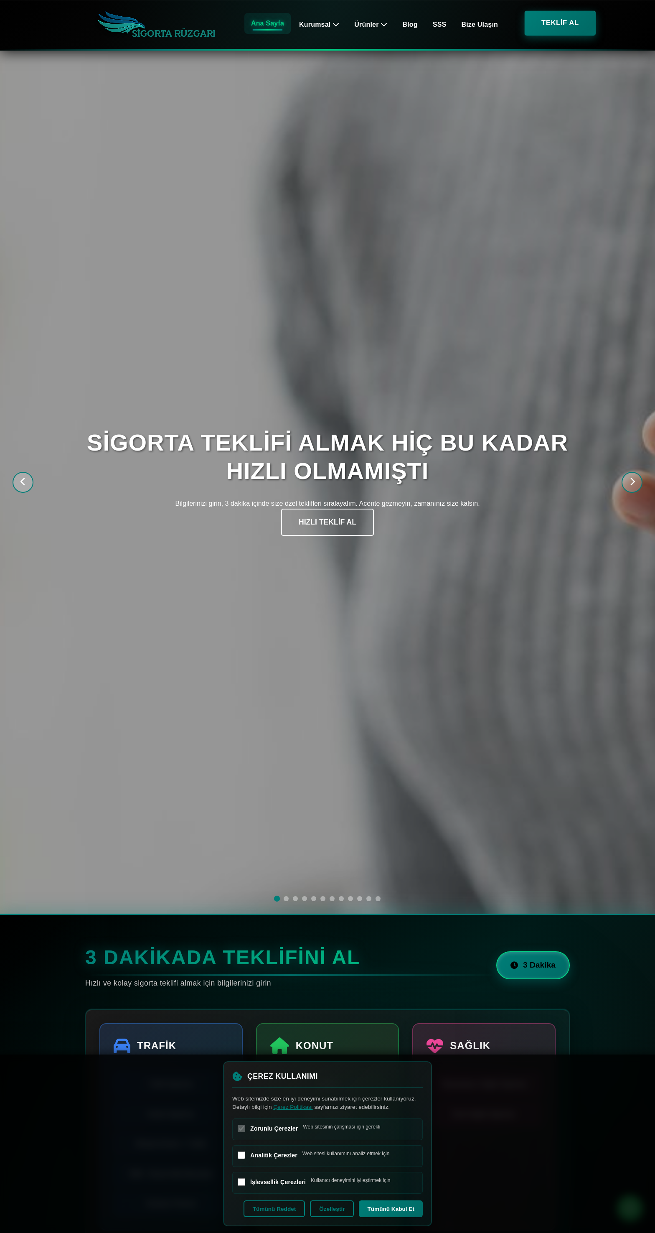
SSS (440, 24)
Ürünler (370, 24)
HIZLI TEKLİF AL (327, 523)
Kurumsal (319, 24)
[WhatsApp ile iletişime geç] (629, 1207)
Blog (409, 24)
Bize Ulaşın (479, 24)
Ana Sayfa (267, 23)
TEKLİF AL (560, 23)
